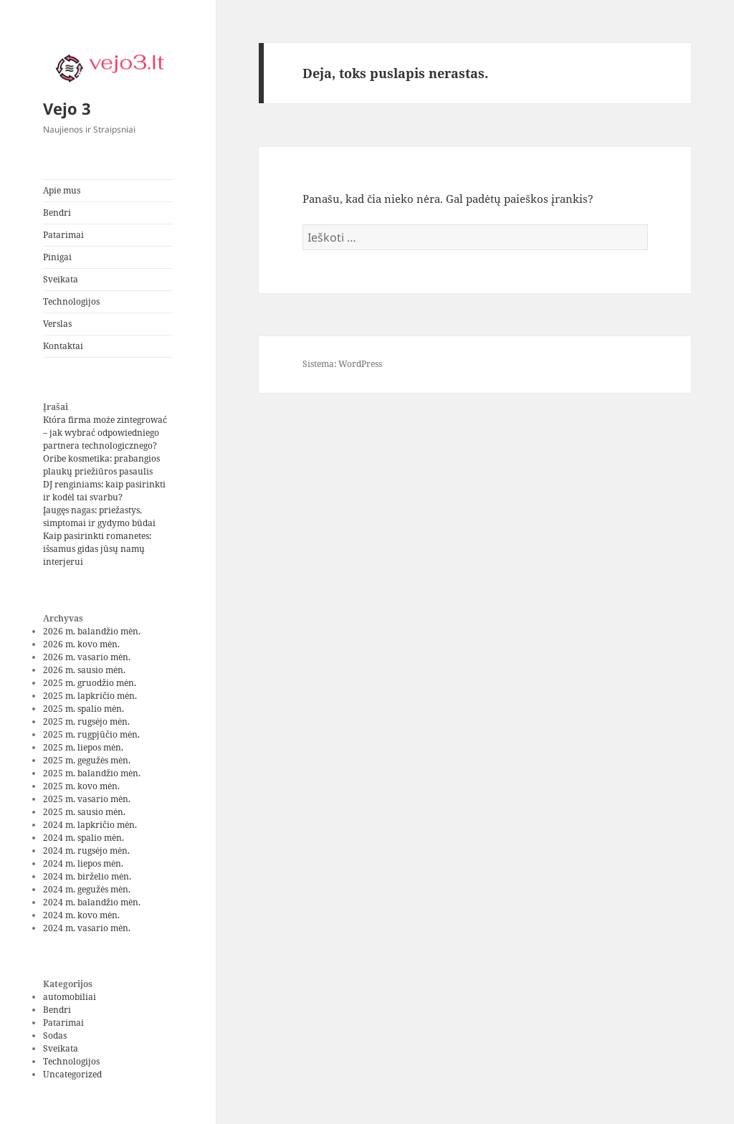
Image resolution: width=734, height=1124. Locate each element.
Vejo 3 (67, 108)
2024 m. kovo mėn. (81, 915)
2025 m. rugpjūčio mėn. (91, 734)
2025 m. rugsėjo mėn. (86, 721)
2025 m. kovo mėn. (81, 786)
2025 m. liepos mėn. (83, 747)
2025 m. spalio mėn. (83, 708)
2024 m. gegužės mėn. (86, 889)
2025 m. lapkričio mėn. (90, 696)
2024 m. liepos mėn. (83, 863)
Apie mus (61, 190)
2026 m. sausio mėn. (84, 670)
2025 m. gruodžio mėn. (89, 683)
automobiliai (69, 997)
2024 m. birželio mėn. (87, 876)
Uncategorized (72, 1074)
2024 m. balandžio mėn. (91, 902)
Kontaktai (63, 346)
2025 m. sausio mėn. (84, 812)
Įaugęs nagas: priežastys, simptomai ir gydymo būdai (99, 516)
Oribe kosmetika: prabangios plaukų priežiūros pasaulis (101, 464)
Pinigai (57, 257)
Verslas (57, 324)
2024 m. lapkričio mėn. (90, 825)
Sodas (55, 1035)
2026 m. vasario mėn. (86, 657)
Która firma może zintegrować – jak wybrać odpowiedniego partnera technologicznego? (105, 433)
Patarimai (63, 235)
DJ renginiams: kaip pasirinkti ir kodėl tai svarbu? (104, 490)
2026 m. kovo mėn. (81, 644)
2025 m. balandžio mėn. (91, 773)
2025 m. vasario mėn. (86, 799)
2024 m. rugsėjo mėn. (86, 850)
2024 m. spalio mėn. (83, 838)
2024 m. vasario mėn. (86, 928)
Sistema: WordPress (342, 364)
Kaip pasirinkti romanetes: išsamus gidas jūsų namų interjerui (97, 549)
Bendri (57, 212)
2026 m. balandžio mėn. (91, 631)
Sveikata (60, 279)
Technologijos (71, 301)
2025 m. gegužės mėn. (86, 760)
